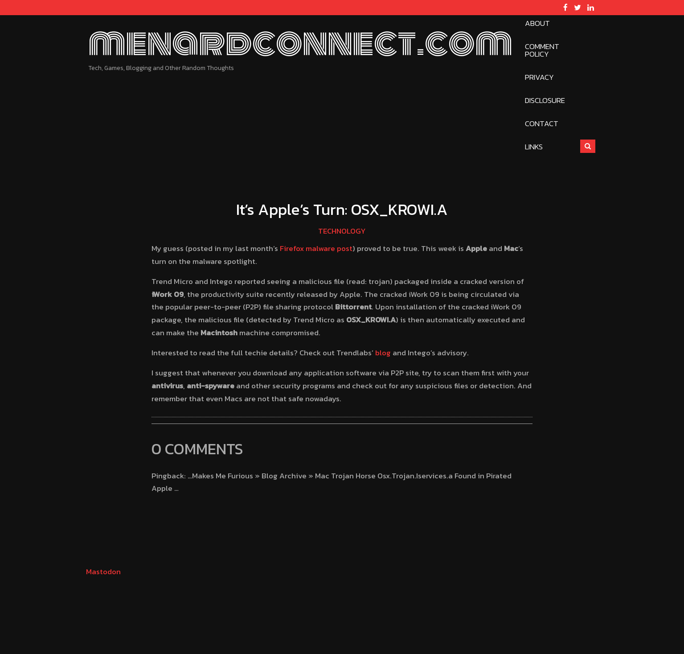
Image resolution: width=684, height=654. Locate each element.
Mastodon (103, 571)
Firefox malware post (316, 248)
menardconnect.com (300, 43)
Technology (342, 231)
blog (383, 352)
